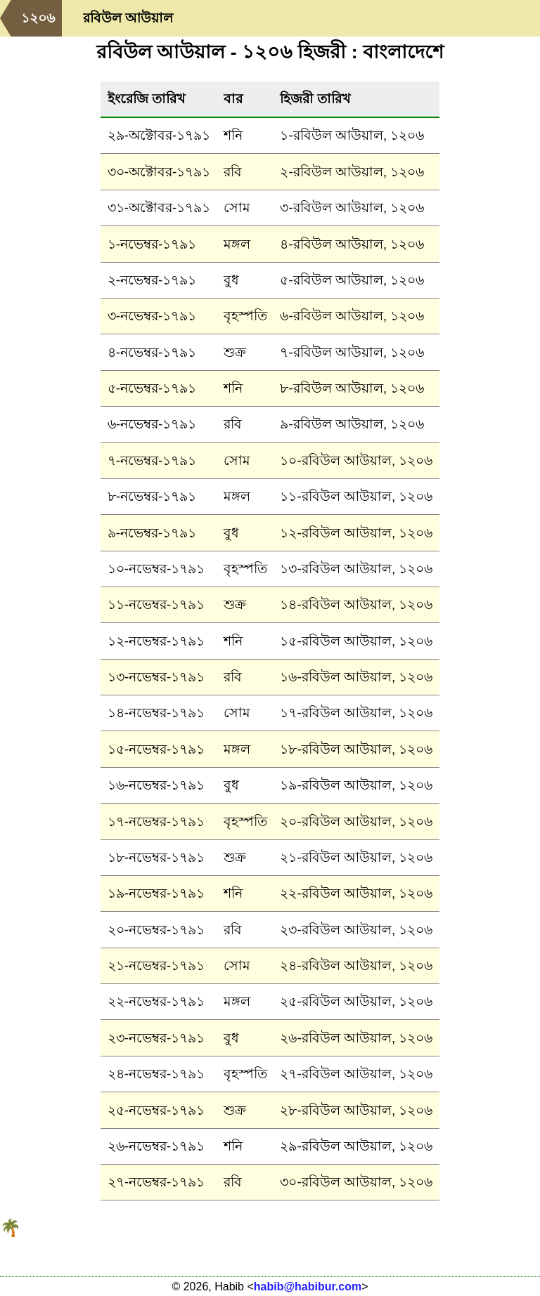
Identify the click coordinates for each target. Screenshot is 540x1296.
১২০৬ (38, 18)
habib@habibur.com (307, 1286)
